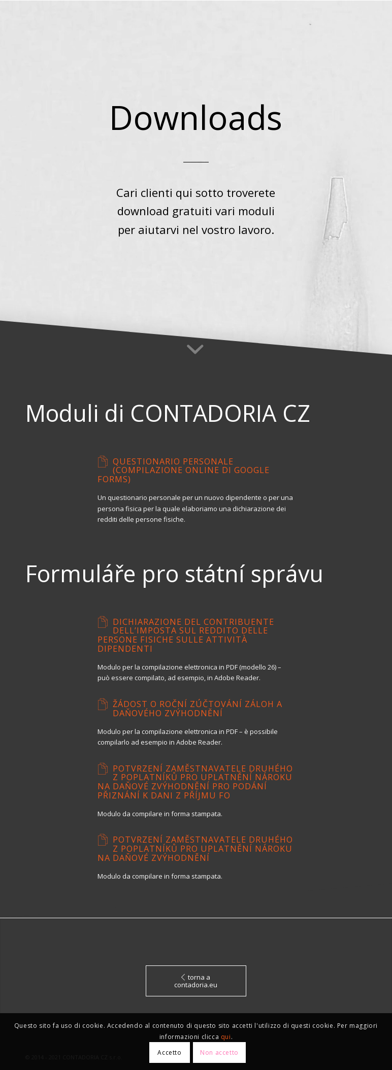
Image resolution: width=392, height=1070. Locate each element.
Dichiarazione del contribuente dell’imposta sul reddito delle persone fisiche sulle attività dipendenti (185, 635)
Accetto (169, 1052)
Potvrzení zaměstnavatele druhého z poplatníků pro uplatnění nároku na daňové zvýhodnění (195, 848)
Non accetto (219, 1052)
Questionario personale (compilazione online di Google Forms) (183, 470)
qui (226, 1036)
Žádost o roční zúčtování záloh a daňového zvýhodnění (197, 708)
